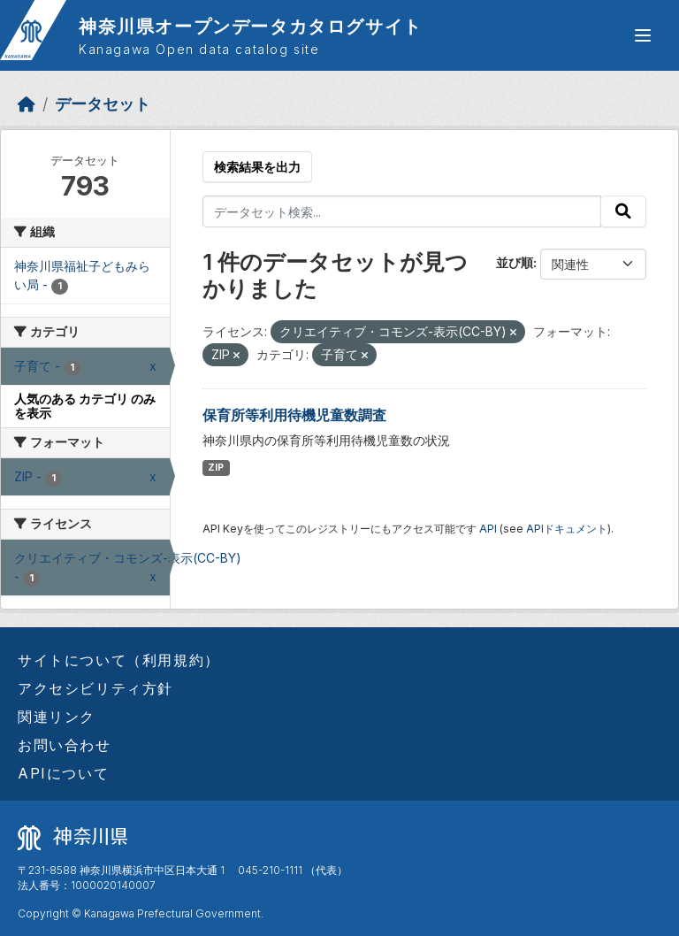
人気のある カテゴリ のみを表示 (85, 406)
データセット (102, 104)
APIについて (63, 773)
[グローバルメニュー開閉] (643, 35)
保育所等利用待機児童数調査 (294, 415)
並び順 (514, 262)
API (488, 528)
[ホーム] (26, 104)
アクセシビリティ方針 (95, 688)
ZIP (216, 467)
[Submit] (623, 211)
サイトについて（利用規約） (119, 660)
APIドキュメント (566, 528)
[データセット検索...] (402, 211)
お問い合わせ (64, 745)
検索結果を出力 (257, 166)
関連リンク (56, 716)
